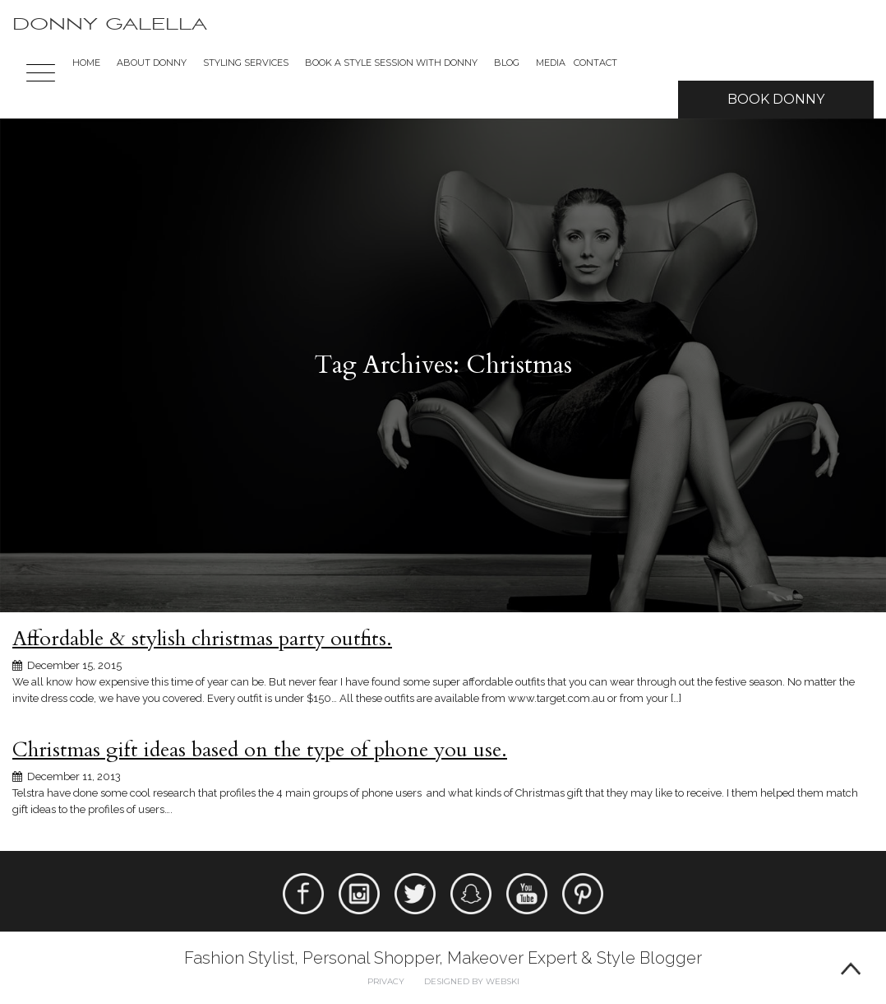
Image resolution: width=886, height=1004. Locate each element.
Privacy (385, 981)
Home (86, 62)
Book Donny (775, 99)
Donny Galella (109, 24)
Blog (506, 62)
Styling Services (245, 62)
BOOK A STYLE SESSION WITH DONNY (391, 62)
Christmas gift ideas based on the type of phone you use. (259, 750)
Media (550, 62)
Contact (595, 62)
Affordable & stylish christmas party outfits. (202, 639)
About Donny (152, 62)
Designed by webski (471, 981)
